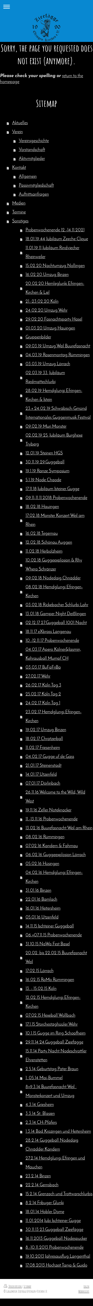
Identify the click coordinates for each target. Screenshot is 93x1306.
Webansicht (83, 1291)
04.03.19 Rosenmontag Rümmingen (58, 355)
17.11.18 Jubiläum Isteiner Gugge (52, 489)
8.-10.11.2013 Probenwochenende (55, 1247)
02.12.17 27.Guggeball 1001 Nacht (56, 623)
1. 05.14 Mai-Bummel (44, 1078)
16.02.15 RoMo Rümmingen (50, 980)
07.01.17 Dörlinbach (43, 783)
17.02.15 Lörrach (40, 971)
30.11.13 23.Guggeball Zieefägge (54, 1229)
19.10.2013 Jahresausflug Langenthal (58, 1256)
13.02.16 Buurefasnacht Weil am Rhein (59, 828)
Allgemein (28, 176)
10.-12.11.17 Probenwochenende (52, 640)
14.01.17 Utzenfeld (41, 774)
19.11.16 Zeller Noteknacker (48, 810)
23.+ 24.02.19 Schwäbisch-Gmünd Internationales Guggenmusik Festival (58, 413)
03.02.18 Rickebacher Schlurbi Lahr (57, 605)
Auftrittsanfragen (34, 194)
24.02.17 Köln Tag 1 (43, 703)
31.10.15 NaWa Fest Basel (48, 944)
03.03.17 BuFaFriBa (43, 667)
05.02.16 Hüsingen (42, 863)
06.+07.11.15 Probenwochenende (54, 935)
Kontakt (19, 167)
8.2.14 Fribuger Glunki (45, 1203)
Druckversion (13, 1286)
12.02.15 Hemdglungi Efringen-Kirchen (53, 1002)
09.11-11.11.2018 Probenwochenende (56, 498)
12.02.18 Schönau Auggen (49, 542)
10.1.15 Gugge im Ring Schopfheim (56, 1033)
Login (86, 1286)
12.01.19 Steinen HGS (44, 453)
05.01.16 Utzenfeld (42, 917)
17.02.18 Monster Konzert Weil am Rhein (55, 520)
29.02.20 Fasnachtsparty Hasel (54, 319)
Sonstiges (20, 221)
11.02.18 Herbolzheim (44, 551)
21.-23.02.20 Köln (42, 301)
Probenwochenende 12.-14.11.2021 (55, 230)
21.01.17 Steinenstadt (44, 765)
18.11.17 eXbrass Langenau (48, 631)
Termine (19, 212)
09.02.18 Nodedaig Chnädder (53, 578)
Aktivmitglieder (32, 158)
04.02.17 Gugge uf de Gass (50, 756)
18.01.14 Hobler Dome (45, 1212)
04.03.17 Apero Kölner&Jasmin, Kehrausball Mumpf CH (53, 654)
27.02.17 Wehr (38, 676)
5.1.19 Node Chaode (43, 480)
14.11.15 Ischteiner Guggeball (50, 926)
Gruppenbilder (38, 337)
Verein (17, 132)
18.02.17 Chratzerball (44, 739)
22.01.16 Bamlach (41, 899)
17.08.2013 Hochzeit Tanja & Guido (56, 1265)
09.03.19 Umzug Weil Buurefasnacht (58, 346)
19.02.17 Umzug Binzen (46, 730)
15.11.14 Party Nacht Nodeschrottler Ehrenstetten (56, 1056)
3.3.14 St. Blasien (40, 1113)
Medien (19, 203)
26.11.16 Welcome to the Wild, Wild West (55, 797)
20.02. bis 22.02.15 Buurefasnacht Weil (56, 957)
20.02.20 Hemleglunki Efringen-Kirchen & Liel (55, 288)
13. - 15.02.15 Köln (41, 988)
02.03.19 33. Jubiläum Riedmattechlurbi (45, 377)
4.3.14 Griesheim (40, 1104)
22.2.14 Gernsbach (42, 1185)
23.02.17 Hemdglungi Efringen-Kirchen (54, 716)
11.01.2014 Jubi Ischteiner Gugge (53, 1220)
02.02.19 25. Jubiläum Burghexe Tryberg (54, 440)
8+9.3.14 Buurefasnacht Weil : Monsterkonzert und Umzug (51, 1091)
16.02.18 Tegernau (42, 533)
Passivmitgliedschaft (36, 185)
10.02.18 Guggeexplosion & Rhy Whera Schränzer (54, 565)
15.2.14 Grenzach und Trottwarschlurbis (59, 1194)
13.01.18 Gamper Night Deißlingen (56, 614)
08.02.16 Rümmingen (45, 837)
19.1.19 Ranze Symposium (47, 471)
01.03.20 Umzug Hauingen (50, 328)
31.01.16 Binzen (38, 890)
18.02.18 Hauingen (42, 507)
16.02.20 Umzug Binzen (47, 274)
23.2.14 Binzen (38, 1176)
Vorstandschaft (32, 150)
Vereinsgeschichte (34, 141)
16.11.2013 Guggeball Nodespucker (56, 1238)
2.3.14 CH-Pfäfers (41, 1122)
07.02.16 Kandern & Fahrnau (52, 846)
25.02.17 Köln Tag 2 (43, 694)
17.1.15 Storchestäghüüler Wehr (52, 1024)
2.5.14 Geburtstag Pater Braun (52, 1069)
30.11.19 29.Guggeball (45, 462)
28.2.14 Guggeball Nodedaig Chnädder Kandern (52, 1145)
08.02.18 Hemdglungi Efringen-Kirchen (54, 591)
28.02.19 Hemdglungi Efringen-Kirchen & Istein (54, 395)
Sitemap (27, 1286)
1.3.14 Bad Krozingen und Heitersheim (58, 1131)
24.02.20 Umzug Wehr (46, 310)
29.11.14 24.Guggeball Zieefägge (54, 1042)
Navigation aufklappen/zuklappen (46, 6)
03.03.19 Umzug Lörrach (48, 364)
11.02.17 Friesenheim (43, 747)
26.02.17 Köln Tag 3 (43, 685)
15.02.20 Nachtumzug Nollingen (55, 266)
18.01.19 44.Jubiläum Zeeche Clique (57, 239)
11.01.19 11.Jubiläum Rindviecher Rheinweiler (52, 252)
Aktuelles (20, 123)
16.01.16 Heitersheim (43, 908)
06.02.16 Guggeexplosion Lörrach (56, 855)
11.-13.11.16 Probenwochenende (52, 819)
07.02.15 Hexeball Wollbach (50, 1015)
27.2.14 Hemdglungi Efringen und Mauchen (55, 1163)
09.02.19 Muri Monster (46, 426)
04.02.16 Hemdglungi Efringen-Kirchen (54, 877)
